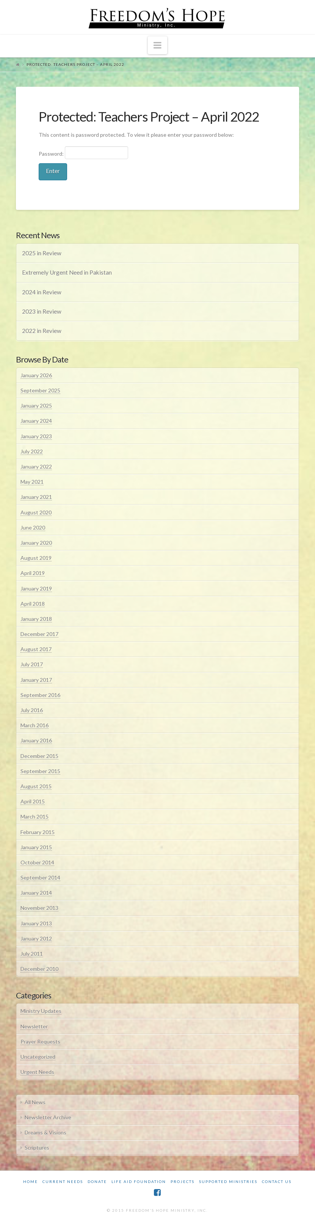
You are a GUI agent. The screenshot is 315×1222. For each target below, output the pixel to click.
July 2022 (31, 451)
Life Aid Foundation (138, 1181)
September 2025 (40, 390)
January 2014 (36, 892)
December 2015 (39, 756)
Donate (97, 1181)
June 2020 (32, 527)
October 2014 (37, 862)
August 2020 (36, 512)
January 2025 (36, 405)
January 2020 (36, 542)
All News (35, 1102)
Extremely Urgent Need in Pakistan (67, 272)
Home (30, 1181)
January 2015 (36, 847)
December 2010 (39, 969)
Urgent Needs (37, 1072)
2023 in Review (41, 311)
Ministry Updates (40, 1011)
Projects (182, 1181)
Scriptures (37, 1147)
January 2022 (36, 466)
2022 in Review (41, 330)
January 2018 (36, 619)
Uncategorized (37, 1056)
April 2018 (32, 603)
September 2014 (40, 877)
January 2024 (36, 420)
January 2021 (36, 497)
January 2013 (36, 923)
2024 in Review (41, 292)
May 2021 (32, 481)
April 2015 (32, 801)
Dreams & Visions (45, 1132)
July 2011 (31, 953)
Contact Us (276, 1181)
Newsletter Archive (48, 1117)
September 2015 (40, 771)
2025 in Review (41, 253)
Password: (84, 152)
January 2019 (36, 588)
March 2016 (34, 725)
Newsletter (34, 1026)
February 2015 (37, 832)
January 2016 (36, 740)
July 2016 (31, 710)
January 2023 (36, 436)
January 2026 (36, 375)
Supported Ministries (228, 1181)
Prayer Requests (40, 1041)
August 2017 (36, 649)
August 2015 (36, 786)
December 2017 (39, 634)
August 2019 (36, 558)
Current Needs (62, 1181)
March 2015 (34, 816)
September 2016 (40, 695)
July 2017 (31, 664)
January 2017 (36, 680)
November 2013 (39, 908)
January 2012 (36, 938)
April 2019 (32, 573)
